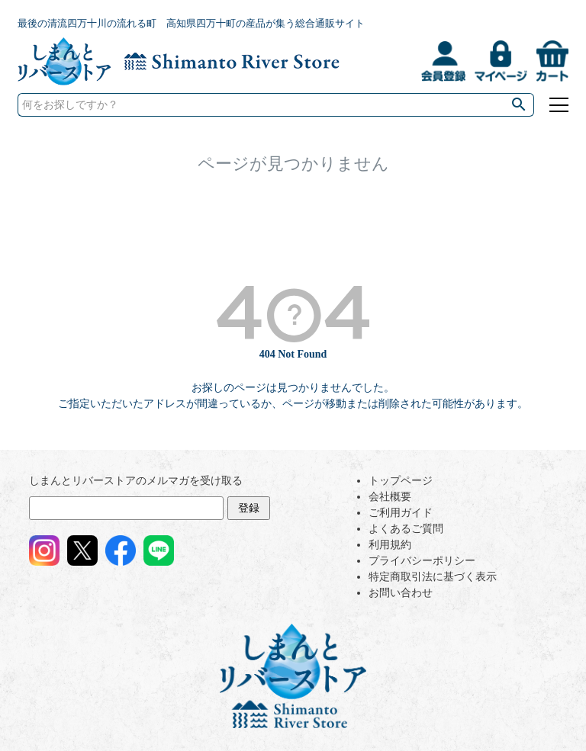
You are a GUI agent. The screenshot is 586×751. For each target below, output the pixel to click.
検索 (519, 105)
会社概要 (390, 496)
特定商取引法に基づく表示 (433, 577)
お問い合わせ (401, 593)
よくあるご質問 (406, 528)
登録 (248, 508)
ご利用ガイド (401, 512)
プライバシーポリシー (422, 560)
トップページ (401, 480)
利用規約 (390, 544)
